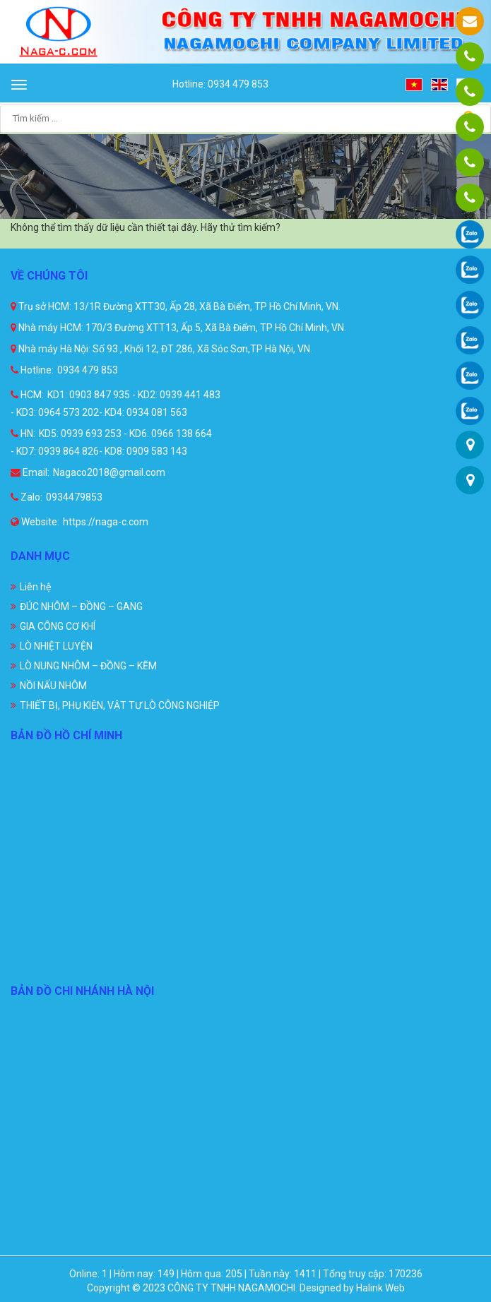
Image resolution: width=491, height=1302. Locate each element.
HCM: (27, 394)
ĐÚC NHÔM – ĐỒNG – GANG (81, 606)
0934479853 (74, 497)
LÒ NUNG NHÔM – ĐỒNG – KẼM (88, 665)
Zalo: (26, 497)
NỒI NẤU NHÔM (53, 685)
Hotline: (32, 370)
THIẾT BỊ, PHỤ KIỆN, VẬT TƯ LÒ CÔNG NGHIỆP (120, 705)
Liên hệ (35, 586)
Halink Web (380, 1288)
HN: (23, 433)
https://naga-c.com (105, 521)
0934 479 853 (87, 370)
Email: (30, 472)
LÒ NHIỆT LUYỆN (56, 646)
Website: (35, 521)
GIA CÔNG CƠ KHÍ (57, 626)
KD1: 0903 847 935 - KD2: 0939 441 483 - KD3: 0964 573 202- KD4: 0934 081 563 (115, 403)
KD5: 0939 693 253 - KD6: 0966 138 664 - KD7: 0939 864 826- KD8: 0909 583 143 (111, 442)
